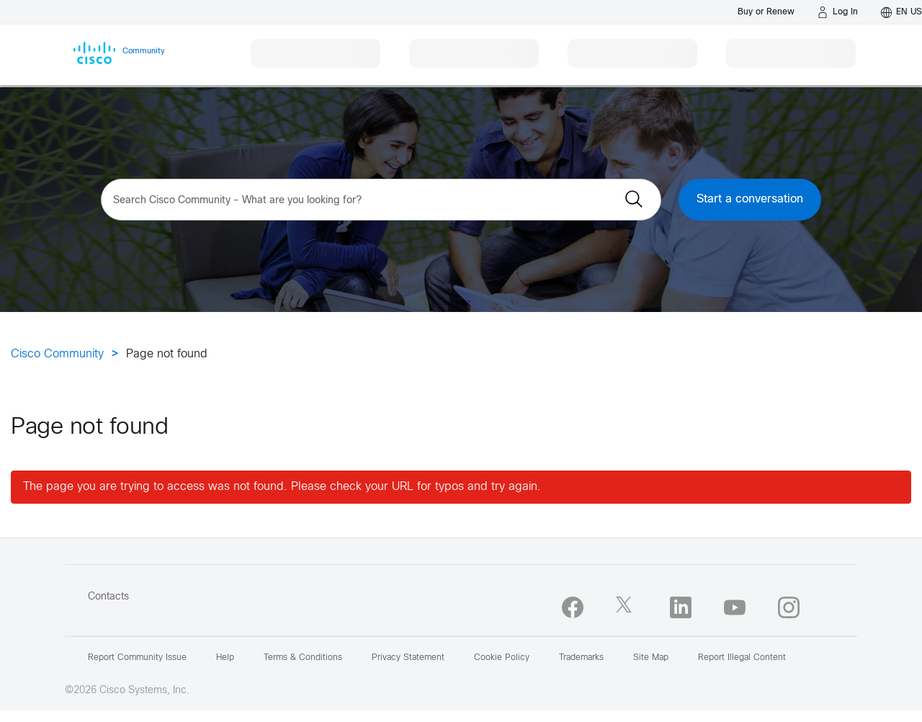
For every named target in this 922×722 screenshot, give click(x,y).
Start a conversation (750, 199)
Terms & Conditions (303, 658)
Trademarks (581, 658)
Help (225, 658)
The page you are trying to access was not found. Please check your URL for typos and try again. (282, 486)
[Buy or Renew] (766, 12)
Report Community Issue (137, 658)
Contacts (108, 597)
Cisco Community (57, 354)
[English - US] (901, 12)
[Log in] (838, 12)
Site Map (650, 658)
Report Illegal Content (742, 658)
